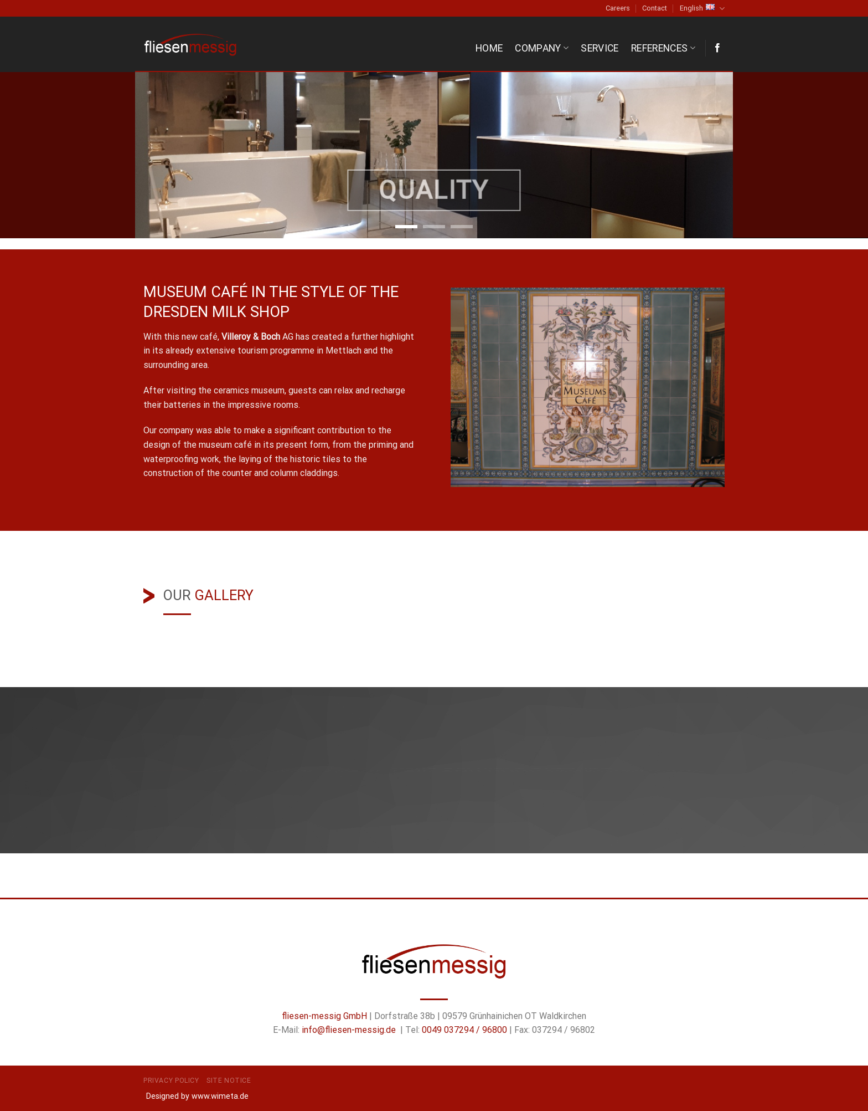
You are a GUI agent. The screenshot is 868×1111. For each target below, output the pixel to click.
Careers (618, 8)
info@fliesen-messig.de (349, 1030)
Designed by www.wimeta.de (197, 1096)
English (702, 8)
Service (599, 48)
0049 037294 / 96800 (464, 1030)
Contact (654, 8)
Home (489, 48)
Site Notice (228, 1080)
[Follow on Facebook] (717, 48)
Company (542, 48)
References (663, 48)
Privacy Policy (171, 1080)
